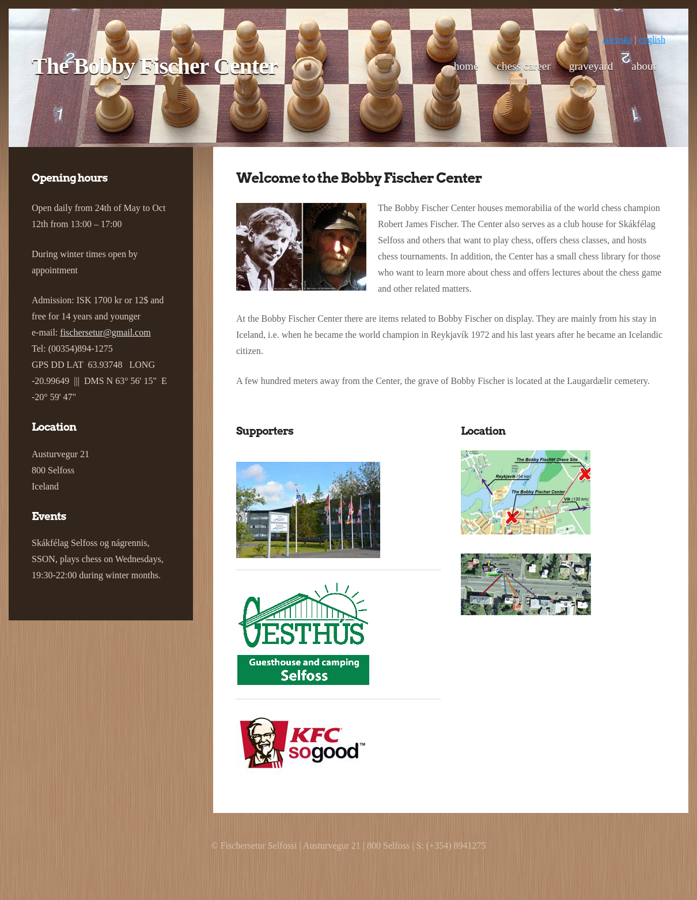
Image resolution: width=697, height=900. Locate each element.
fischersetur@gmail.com (105, 332)
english (652, 39)
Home (466, 66)
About (643, 66)
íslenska (617, 39)
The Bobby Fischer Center (155, 66)
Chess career (523, 66)
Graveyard (591, 66)
